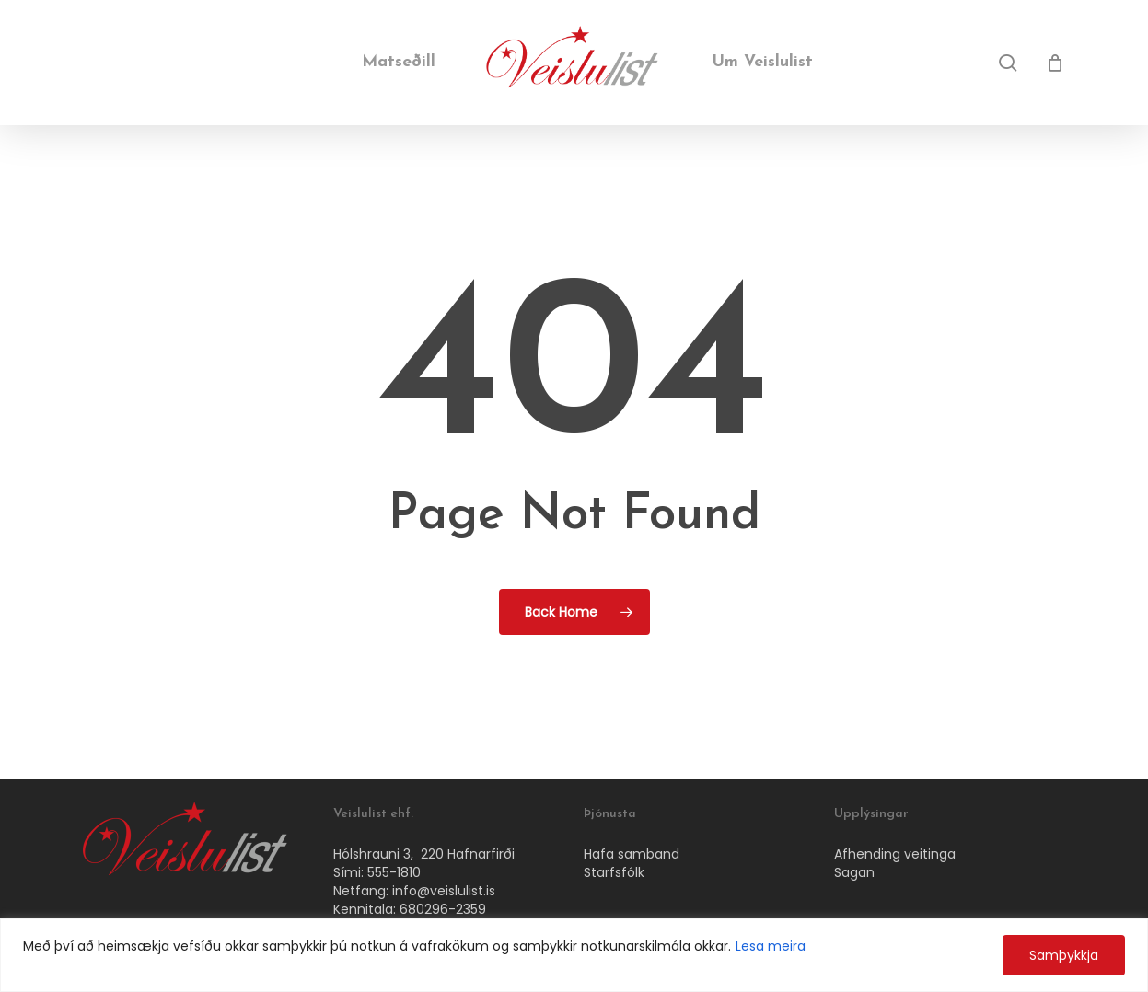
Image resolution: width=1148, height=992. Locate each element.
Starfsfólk (614, 872)
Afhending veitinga (895, 854)
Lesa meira (771, 946)
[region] (574, 955)
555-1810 (394, 872)
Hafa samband (631, 854)
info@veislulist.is (443, 891)
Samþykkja (1063, 955)
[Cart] (1055, 62)
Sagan (854, 872)
